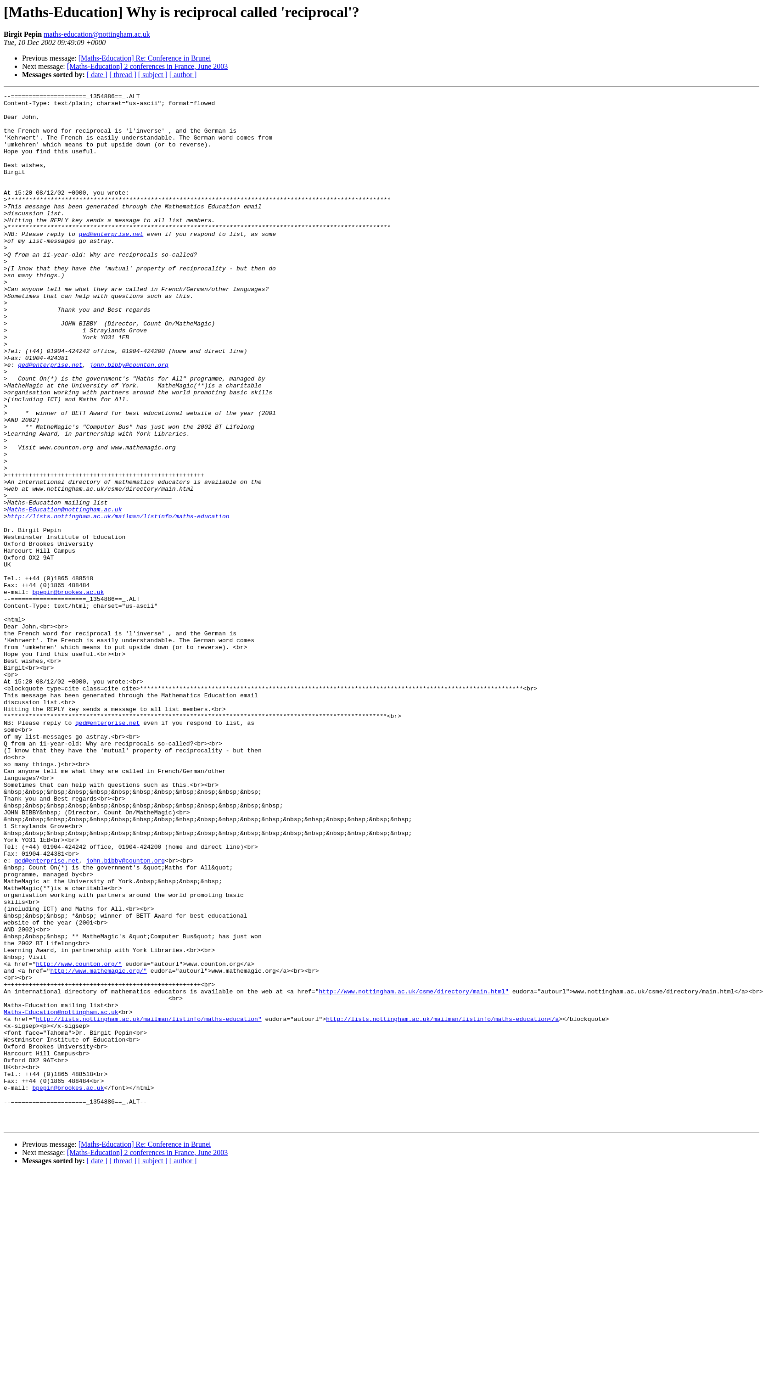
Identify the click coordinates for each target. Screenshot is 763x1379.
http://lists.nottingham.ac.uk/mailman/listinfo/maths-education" (148, 1204)
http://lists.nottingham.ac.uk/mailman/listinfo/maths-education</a (442, 1204)
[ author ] (183, 74)
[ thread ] (122, 74)
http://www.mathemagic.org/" (98, 1147)
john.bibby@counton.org (129, 419)
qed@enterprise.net (111, 262)
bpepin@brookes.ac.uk (68, 692)
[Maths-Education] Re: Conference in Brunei (145, 58)
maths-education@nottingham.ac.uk (97, 34)
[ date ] (97, 74)
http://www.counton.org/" (79, 1138)
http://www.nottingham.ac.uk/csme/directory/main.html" (413, 1171)
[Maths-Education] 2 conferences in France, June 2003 (147, 66)
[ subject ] (153, 74)
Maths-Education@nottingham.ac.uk (64, 593)
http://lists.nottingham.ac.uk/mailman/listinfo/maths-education (118, 601)
